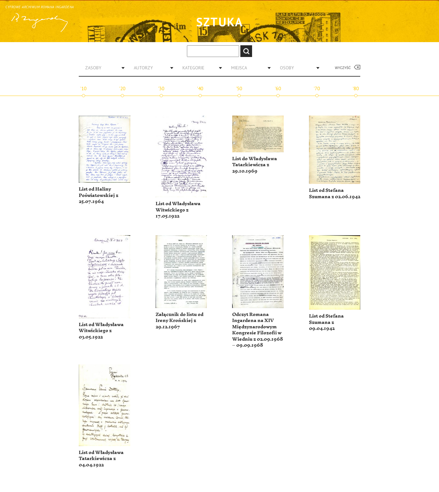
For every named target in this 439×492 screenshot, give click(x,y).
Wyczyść (343, 68)
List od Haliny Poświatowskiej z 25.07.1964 (98, 195)
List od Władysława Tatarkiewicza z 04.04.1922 (101, 458)
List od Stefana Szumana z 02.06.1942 (334, 193)
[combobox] (102, 67)
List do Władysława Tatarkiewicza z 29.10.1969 (254, 165)
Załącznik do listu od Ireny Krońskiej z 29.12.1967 (179, 320)
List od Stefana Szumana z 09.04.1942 (326, 322)
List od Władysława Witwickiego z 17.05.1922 (178, 210)
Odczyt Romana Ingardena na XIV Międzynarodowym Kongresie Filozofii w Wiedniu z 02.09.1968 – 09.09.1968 (257, 330)
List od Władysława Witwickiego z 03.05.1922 (101, 331)
